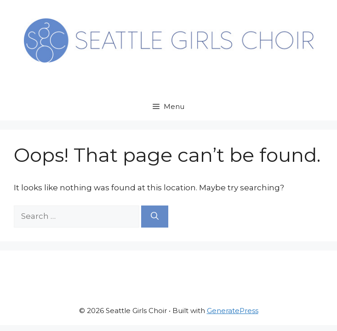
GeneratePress (232, 310)
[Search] (154, 216)
